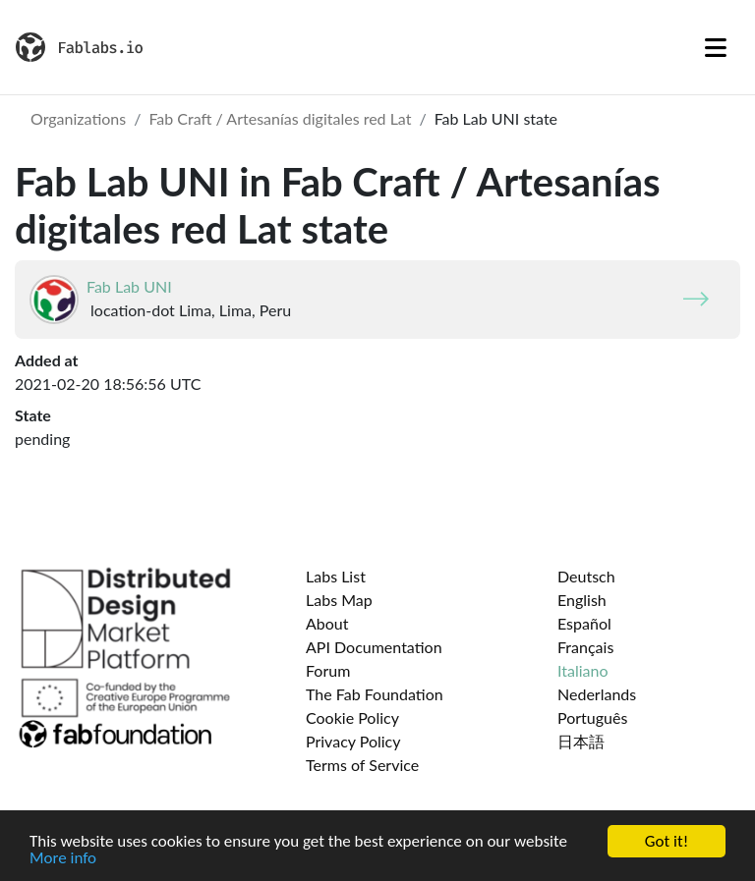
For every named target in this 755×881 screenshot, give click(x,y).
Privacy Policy (353, 741)
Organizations (78, 118)
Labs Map (339, 599)
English (582, 599)
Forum (328, 670)
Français (585, 646)
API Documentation (374, 646)
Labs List (336, 576)
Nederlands (596, 694)
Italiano (583, 670)
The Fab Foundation (374, 694)
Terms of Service (362, 764)
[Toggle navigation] (715, 47)
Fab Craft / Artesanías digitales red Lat (279, 118)
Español (584, 623)
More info (62, 859)
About (327, 623)
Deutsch (586, 576)
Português (592, 717)
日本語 (581, 741)
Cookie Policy (352, 717)
